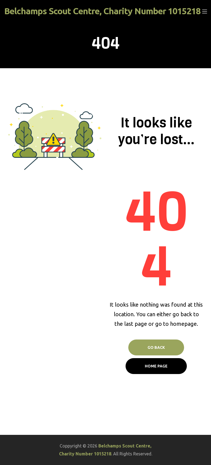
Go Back (156, 347)
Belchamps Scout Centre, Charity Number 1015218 (102, 11)
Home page (156, 366)
